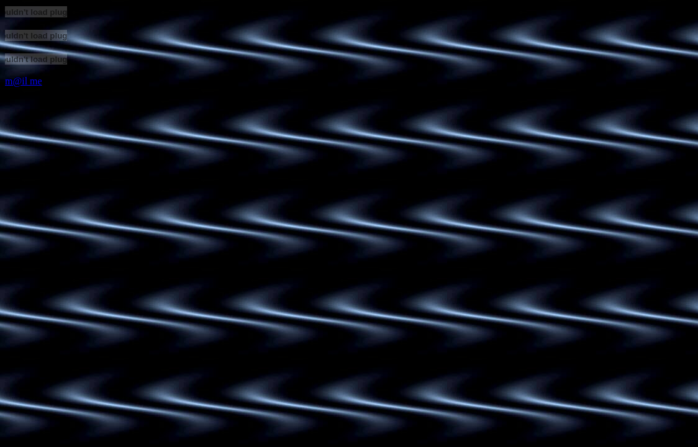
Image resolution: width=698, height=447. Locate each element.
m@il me (23, 81)
